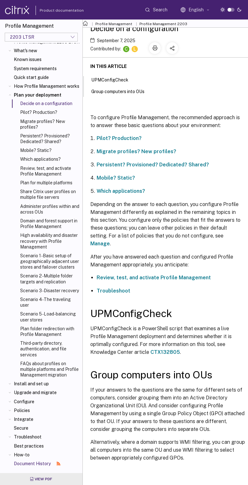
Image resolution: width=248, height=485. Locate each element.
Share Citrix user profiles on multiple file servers (48, 194)
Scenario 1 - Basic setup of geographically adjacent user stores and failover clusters (49, 261)
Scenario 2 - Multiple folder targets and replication (46, 278)
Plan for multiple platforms (46, 182)
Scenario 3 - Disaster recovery (49, 290)
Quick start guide (31, 77)
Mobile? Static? (36, 150)
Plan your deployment (37, 95)
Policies (22, 410)
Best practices (29, 446)
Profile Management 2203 (163, 24)
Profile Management (113, 24)
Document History (37, 463)
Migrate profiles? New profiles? (42, 124)
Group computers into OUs (121, 91)
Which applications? (40, 159)
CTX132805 (165, 352)
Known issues (28, 59)
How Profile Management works (46, 86)
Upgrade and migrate (35, 392)
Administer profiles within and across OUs (49, 209)
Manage (100, 244)
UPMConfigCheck (113, 79)
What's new (25, 50)
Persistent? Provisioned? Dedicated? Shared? (45, 138)
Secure (21, 428)
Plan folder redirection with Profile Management (47, 331)
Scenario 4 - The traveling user (45, 302)
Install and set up (31, 383)
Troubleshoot (28, 436)
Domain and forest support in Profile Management (48, 223)
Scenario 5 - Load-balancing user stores (48, 316)
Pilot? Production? (38, 112)
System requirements (35, 68)
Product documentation (54, 10)
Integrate (23, 419)
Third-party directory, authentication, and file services (43, 349)
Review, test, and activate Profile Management (45, 171)
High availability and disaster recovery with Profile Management (49, 241)
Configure (24, 401)
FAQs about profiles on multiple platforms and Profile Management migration (49, 369)
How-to (22, 454)
